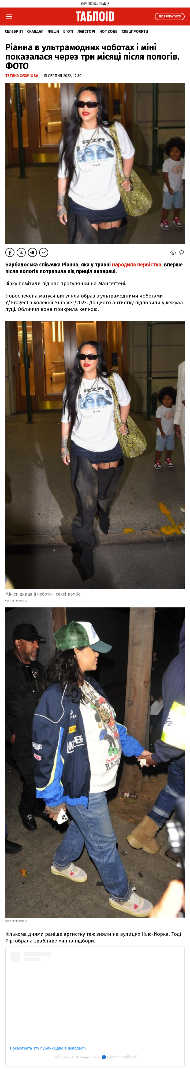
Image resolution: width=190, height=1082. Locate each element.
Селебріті (14, 31)
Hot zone (108, 31)
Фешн (53, 31)
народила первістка (136, 265)
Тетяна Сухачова (22, 76)
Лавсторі (86, 31)
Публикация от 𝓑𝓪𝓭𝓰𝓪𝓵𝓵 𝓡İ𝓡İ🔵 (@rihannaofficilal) (95, 1057)
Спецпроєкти (135, 31)
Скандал (35, 31)
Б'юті (68, 31)
